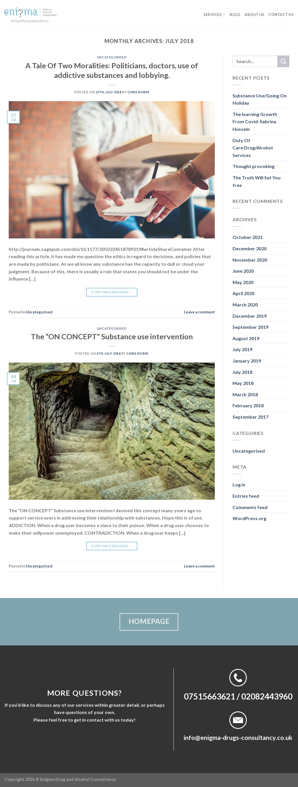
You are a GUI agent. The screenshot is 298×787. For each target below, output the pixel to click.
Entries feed (246, 496)
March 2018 (245, 394)
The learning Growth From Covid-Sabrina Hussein (255, 121)
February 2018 (248, 405)
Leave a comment (199, 312)
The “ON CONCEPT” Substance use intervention (112, 336)
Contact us (281, 14)
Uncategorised (112, 57)
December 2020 (250, 248)
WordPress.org (249, 518)
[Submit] (283, 61)
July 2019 (242, 349)
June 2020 (243, 271)
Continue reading (112, 292)
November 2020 (250, 260)
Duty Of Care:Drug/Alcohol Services (253, 148)
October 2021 (248, 237)
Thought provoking (253, 166)
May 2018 (243, 383)
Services (214, 14)
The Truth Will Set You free (257, 181)
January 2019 (247, 360)
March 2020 (245, 304)
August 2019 (246, 338)
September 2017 (250, 417)
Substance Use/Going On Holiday (260, 99)
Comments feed (250, 507)
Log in (239, 484)
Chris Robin (138, 92)
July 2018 (242, 372)
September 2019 (250, 327)
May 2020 (243, 282)
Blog (235, 14)
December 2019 (250, 316)
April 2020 (243, 293)
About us (254, 14)
